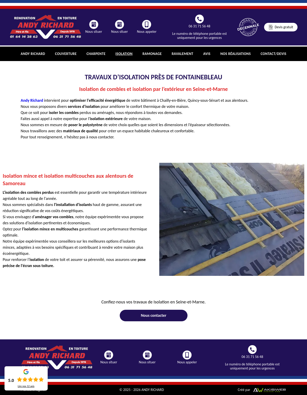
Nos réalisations (235, 54)
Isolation (124, 54)
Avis (207, 54)
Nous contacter (153, 315)
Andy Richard (33, 54)
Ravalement (182, 54)
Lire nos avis (26, 386)
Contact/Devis (273, 54)
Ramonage (152, 54)
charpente (96, 54)
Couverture (66, 54)
